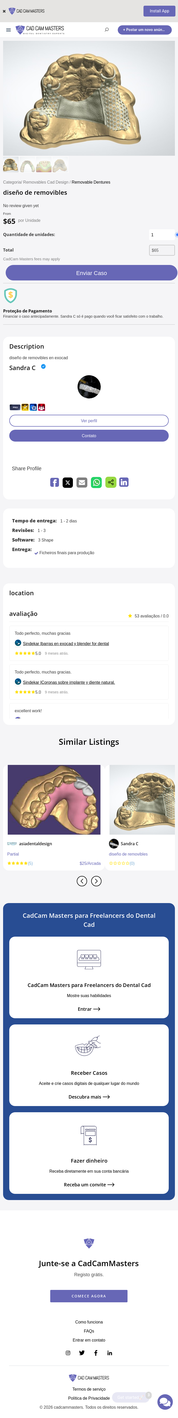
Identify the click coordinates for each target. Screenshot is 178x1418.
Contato (89, 435)
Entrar (89, 1009)
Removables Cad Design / (47, 182)
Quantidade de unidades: (29, 234)
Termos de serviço (89, 1389)
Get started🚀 (133, 1396)
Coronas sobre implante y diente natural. (78, 682)
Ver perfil (89, 421)
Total (8, 250)
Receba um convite (89, 1185)
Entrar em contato (89, 1340)
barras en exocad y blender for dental (75, 643)
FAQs (89, 1331)
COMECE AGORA (89, 1296)
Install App (159, 11)
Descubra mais (89, 1097)
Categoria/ (12, 182)
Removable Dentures (91, 182)
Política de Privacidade (89, 1398)
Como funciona (89, 1322)
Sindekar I (32, 643)
